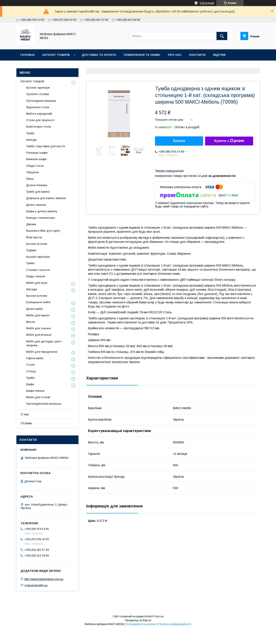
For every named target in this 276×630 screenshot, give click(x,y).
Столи (30, 364)
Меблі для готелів (38, 397)
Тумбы (30, 377)
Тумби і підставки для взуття (45, 146)
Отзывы (26, 423)
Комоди (31, 139)
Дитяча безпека (36, 185)
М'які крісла (34, 237)
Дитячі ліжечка (36, 204)
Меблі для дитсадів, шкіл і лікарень (44, 343)
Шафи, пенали (35, 276)
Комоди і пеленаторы (40, 217)
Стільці (31, 371)
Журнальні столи (37, 107)
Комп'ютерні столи (38, 126)
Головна (27, 54)
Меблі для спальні (38, 328)
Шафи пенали (35, 390)
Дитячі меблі (34, 308)
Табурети (32, 172)
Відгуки (219, 54)
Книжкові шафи (36, 159)
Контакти (197, 54)
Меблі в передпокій (39, 113)
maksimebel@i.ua (36, 585)
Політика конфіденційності (174, 624)
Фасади (31, 289)
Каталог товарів (56, 54)
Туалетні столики (37, 94)
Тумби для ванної (38, 191)
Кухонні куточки (36, 243)
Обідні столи (35, 165)
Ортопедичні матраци (41, 100)
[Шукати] (221, 36)
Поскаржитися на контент (141, 624)
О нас (25, 414)
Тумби (30, 133)
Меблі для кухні (36, 282)
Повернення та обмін (142, 54)
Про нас (175, 54)
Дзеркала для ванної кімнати (46, 198)
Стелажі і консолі (38, 269)
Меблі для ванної (38, 315)
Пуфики (31, 250)
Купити (179, 141)
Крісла (30, 321)
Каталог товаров (32, 81)
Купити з (229, 141)
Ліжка (29, 178)
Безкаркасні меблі (38, 302)
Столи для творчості (40, 120)
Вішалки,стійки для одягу (43, 230)
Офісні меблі (34, 358)
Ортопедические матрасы (43, 403)
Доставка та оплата (99, 54)
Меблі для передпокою (41, 351)
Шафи (30, 384)
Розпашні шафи (36, 152)
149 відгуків (207, 3)
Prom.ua (158, 616)
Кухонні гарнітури (38, 87)
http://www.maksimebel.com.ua (43, 579)
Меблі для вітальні (38, 334)
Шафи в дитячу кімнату (41, 211)
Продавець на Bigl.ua (138, 620)
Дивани (31, 224)
